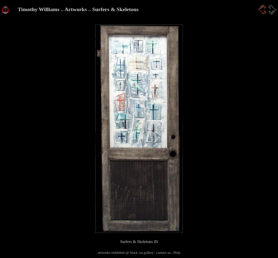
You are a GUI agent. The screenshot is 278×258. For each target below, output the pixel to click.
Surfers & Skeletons (115, 9)
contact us (163, 253)
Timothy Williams (38, 9)
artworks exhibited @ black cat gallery (126, 253)
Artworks (76, 9)
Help (176, 253)
